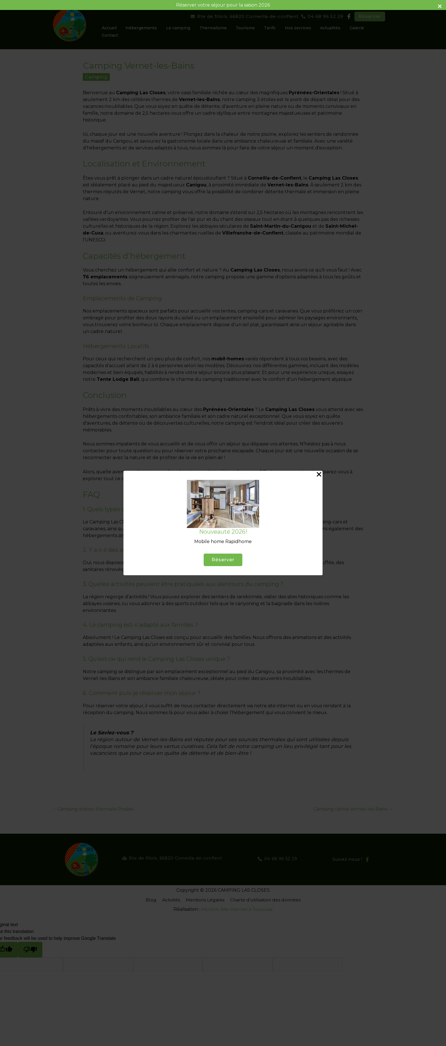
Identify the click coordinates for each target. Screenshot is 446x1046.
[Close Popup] (319, 475)
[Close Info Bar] (439, 6)
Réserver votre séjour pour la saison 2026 (223, 5)
